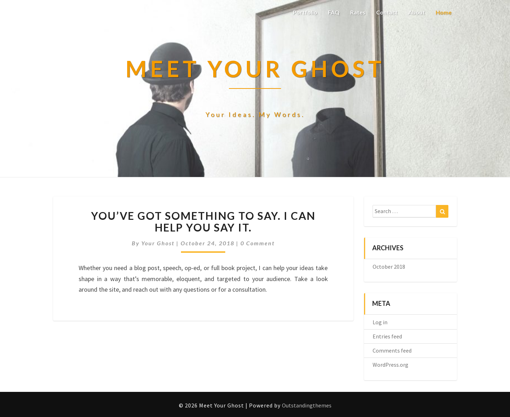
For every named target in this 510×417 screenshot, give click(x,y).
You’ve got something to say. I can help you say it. (203, 221)
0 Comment (257, 243)
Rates (358, 12)
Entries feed (387, 336)
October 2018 (389, 266)
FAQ (334, 12)
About (416, 12)
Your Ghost (158, 243)
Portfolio (305, 12)
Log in (380, 322)
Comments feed (392, 350)
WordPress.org (390, 364)
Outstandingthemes (307, 405)
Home (444, 12)
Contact (387, 12)
